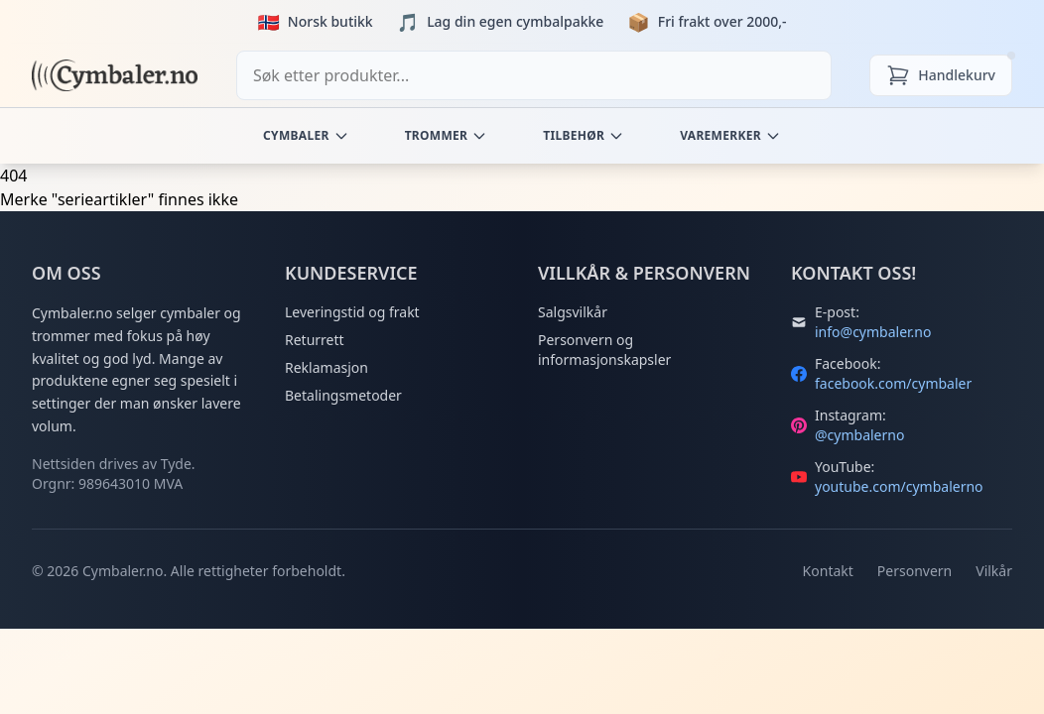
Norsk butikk (330, 21)
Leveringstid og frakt (352, 311)
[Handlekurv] (940, 75)
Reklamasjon (326, 367)
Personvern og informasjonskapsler (604, 349)
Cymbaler (306, 135)
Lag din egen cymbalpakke (515, 21)
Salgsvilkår (572, 311)
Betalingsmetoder (343, 395)
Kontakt (828, 570)
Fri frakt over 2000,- (722, 21)
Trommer (446, 135)
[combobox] (534, 75)
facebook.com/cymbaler (893, 383)
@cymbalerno (859, 434)
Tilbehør (583, 135)
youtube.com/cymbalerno (899, 486)
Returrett (314, 339)
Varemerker (730, 135)
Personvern (914, 570)
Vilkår (994, 570)
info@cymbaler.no (873, 331)
